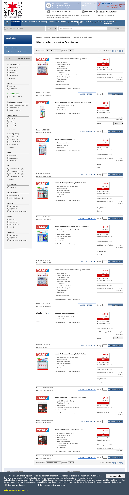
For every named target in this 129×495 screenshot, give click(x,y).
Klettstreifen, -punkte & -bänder (16, 52)
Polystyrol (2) (13, 235)
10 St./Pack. (60, 319)
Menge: (99, 94)
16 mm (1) (12, 187)
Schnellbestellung (15, 28)
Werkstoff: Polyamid (63, 110)
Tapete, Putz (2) (14, 107)
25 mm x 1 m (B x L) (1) (16, 176)
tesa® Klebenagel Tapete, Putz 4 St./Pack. (71, 354)
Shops (49, 28)
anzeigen (65, 3)
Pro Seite (68, 51)
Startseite (24, 10)
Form (9, 152)
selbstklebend (12, 192)
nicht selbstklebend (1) (16, 198)
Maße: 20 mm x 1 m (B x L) (65, 106)
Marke (9, 83)
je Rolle (106, 403)
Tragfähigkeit (12, 115)
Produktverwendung (14, 102)
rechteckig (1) (13, 158)
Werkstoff (10, 232)
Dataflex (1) (13, 88)
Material (10, 203)
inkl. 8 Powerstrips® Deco (65, 286)
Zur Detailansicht (60, 88)
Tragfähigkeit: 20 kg (63, 403)
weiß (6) (11, 219)
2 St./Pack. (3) (13, 137)
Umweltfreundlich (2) (15, 97)
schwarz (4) (13, 222)
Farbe (9, 216)
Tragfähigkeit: (101, 208)
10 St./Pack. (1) (14, 139)
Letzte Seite (122, 51)
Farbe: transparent (62, 79)
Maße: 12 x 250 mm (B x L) (65, 317)
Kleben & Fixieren (11, 48)
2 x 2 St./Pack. (61, 447)
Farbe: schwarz (61, 409)
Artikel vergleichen (73, 88)
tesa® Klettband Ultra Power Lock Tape (70, 397)
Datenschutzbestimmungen (16, 490)
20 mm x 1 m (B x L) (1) (16, 174)
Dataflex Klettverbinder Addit (66, 313)
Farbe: (99, 123)
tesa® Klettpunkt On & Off (65, 139)
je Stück (106, 107)
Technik (52, 22)
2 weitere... (11, 78)
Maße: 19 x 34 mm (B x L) (65, 275)
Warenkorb (56, 3)
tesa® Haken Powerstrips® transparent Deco (72, 270)
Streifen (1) (12, 160)
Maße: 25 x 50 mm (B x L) (65, 435)
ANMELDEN (67, 11)
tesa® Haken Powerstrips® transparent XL (71, 59)
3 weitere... (11, 129)
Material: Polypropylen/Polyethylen (67, 443)
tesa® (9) (12, 86)
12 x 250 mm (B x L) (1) (16, 169)
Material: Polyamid (62, 145)
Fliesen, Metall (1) (14, 110)
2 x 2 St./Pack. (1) (14, 142)
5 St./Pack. (60, 292)
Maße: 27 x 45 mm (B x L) (65, 64)
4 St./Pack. (60, 368)
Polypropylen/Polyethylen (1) (18, 211)
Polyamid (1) (13, 208)
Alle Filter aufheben (24, 58)
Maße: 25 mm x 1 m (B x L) (65, 401)
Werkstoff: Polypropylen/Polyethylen (68, 407)
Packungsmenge (13, 134)
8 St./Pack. (60, 147)
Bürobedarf (15, 22)
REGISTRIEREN (57, 11)
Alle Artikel (47, 37)
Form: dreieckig (62, 273)
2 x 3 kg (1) (12, 126)
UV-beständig (61, 72)
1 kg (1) (11, 121)
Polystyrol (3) (13, 206)
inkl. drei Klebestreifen (64, 192)
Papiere (24, 22)
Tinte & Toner (7, 22)
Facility (99, 22)
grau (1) (11, 227)
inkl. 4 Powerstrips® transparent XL (68, 75)
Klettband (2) (13, 72)
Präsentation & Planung (38, 22)
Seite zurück (115, 51)
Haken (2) (12, 70)
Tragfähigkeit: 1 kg (62, 66)
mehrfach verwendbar (63, 70)
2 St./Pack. (60, 81)
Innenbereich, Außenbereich (65, 433)
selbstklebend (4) (14, 195)
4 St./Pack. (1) (13, 144)
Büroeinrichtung (62, 22)
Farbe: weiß (60, 195)
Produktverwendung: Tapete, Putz (67, 186)
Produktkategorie (13, 64)
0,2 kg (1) (12, 118)
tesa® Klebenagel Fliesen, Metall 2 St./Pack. (72, 226)
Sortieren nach (48, 51)
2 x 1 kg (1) (12, 123)
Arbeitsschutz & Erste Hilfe (110, 22)
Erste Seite (113, 51)
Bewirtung (74, 22)
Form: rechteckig (62, 62)
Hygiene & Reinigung (87, 22)
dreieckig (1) (13, 155)
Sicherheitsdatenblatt (61, 84)
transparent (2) (14, 224)
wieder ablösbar (62, 68)
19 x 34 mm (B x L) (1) (16, 171)
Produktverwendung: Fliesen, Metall (68, 230)
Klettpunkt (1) (13, 75)
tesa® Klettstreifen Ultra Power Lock (69, 430)
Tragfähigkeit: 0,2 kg (63, 277)
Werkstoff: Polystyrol (63, 77)
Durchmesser (12, 184)
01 (118, 51)
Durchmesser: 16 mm (63, 143)
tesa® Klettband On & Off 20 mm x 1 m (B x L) (73, 102)
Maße (9, 166)
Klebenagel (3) (14, 67)
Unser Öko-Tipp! (13, 94)
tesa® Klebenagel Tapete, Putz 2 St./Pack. (71, 183)
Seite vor (120, 51)
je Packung (105, 64)
